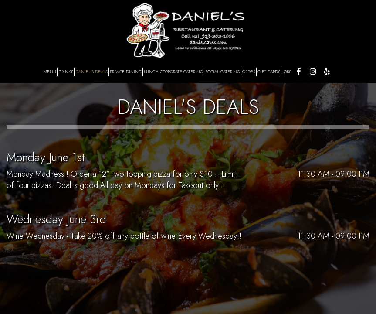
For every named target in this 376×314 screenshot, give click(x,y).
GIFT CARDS (268, 72)
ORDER (248, 72)
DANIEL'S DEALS (91, 72)
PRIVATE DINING (126, 72)
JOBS (286, 72)
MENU (50, 72)
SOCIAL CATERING (222, 72)
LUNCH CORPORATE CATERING (173, 72)
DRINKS (65, 72)
